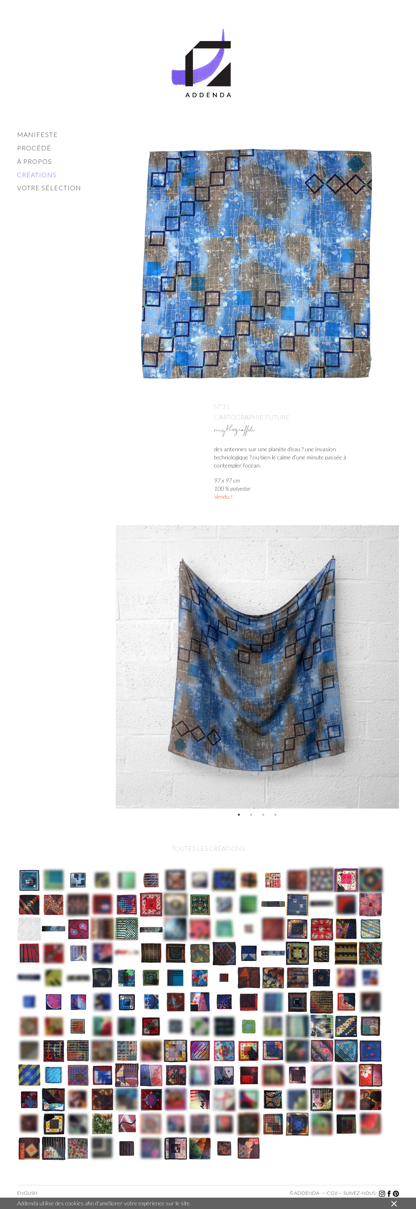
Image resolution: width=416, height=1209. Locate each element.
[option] (257, 667)
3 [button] (263, 815)
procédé (34, 148)
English (27, 1193)
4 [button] (275, 815)
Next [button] (405, 667)
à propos (34, 161)
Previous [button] (110, 667)
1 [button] (239, 815)
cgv (332, 1193)
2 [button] (251, 815)
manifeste (37, 134)
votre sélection (49, 187)
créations (37, 174)
